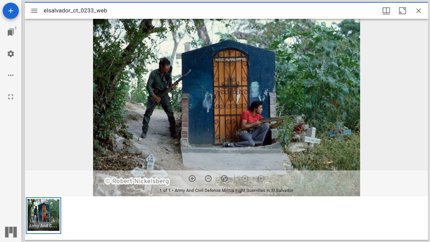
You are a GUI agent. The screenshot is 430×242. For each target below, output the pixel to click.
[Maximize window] (402, 11)
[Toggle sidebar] (34, 11)
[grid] (226, 218)
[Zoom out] (208, 178)
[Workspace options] (11, 75)
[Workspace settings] (11, 54)
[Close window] (419, 11)
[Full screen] (11, 97)
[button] (43, 215)
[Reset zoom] (224, 178)
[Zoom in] (192, 178)
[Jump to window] (11, 32)
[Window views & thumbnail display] (386, 11)
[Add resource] (11, 11)
